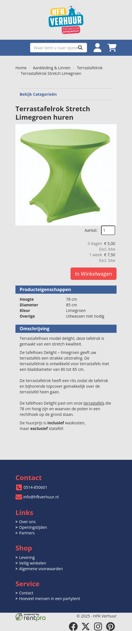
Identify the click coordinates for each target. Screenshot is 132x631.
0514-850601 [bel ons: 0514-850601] (35, 487)
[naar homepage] (66, 20)
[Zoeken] (80, 47)
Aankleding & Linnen (51, 67)
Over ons (27, 521)
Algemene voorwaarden (41, 568)
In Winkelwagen (93, 273)
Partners (27, 533)
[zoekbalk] (58, 47)
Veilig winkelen (32, 563)
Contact (26, 593)
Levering (27, 557)
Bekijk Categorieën (66, 94)
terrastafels (93, 403)
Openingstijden (33, 527)
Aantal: (91, 230)
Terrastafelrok (90, 67)
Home (21, 67)
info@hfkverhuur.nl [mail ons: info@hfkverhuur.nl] (41, 497)
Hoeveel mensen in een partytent (49, 598)
